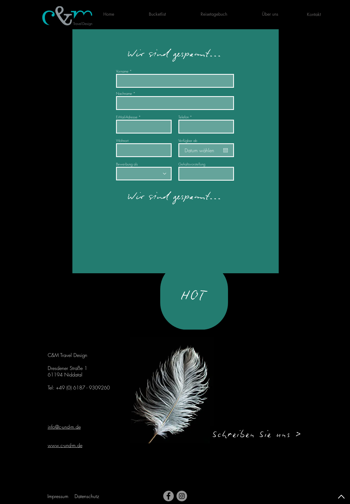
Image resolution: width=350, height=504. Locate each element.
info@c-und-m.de (64, 427)
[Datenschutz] (87, 496)
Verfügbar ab (187, 140)
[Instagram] (181, 496)
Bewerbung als (127, 164)
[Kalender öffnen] (225, 150)
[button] (282, 14)
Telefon (183, 117)
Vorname (122, 71)
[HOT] (194, 296)
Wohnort (122, 140)
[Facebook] (168, 496)
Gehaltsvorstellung (191, 164)
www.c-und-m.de (65, 445)
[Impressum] (58, 496)
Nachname (124, 93)
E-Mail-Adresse (126, 117)
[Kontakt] (314, 14)
